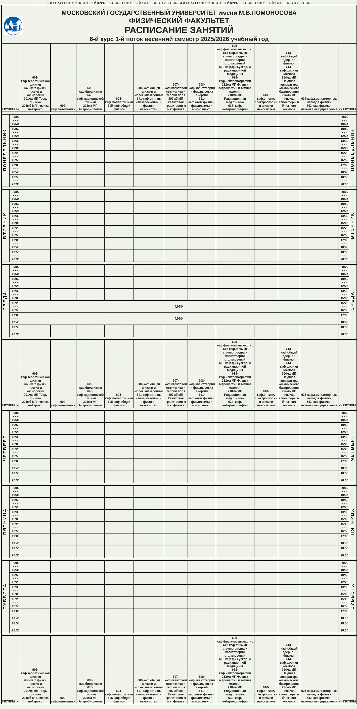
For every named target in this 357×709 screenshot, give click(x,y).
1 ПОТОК (68, 3)
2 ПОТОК (81, 3)
